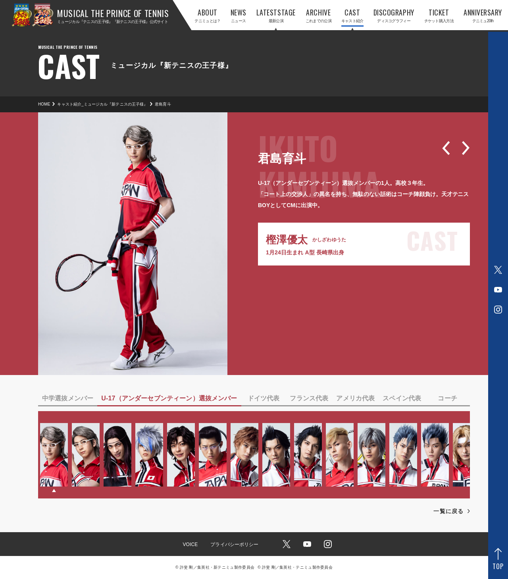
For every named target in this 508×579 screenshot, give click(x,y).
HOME (44, 104)
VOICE (190, 544)
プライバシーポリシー (234, 544)
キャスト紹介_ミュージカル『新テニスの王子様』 (102, 104)
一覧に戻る (448, 511)
